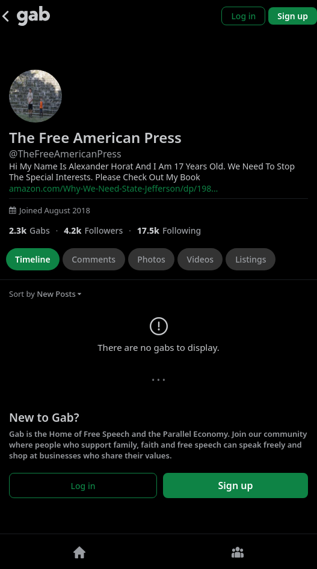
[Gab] (33, 16)
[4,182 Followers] (100, 230)
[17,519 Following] (174, 230)
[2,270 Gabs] (36, 230)
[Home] (79, 551)
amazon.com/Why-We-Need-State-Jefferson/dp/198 (113, 188)
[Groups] (238, 551)
